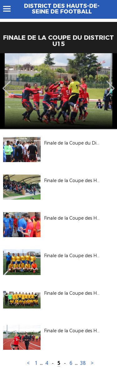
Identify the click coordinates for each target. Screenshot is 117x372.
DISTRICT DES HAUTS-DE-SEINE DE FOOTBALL (62, 9)
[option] (58, 90)
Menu (10, 9)
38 (83, 363)
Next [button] (110, 84)
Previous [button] (6, 84)
